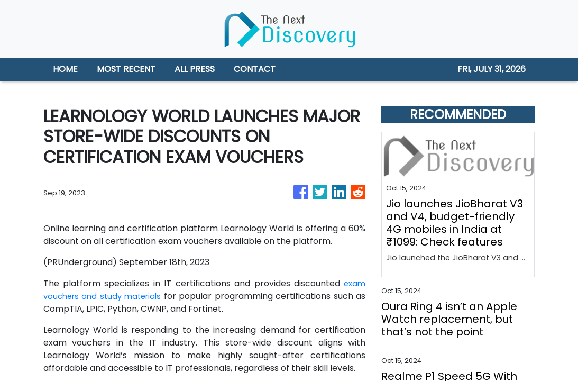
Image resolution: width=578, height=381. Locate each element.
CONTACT (255, 69)
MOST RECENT (126, 69)
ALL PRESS (195, 69)
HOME (65, 69)
